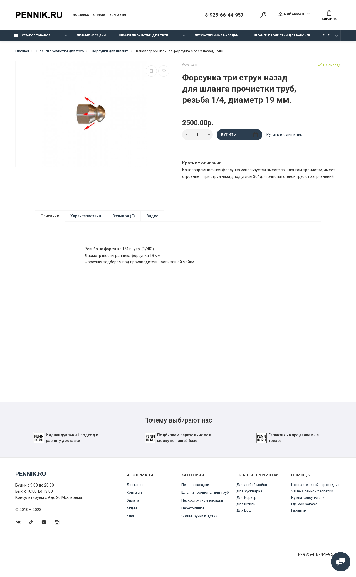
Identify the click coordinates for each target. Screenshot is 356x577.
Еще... (327, 35)
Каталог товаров (32, 35)
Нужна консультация (309, 502)
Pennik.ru (30, 478)
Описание (50, 216)
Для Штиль (245, 508)
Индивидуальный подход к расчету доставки (65, 442)
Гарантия (299, 514)
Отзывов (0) (123, 216)
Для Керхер (246, 502)
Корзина (329, 15)
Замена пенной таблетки (312, 495)
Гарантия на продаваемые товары (287, 442)
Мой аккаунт (292, 14)
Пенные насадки (91, 35)
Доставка (80, 15)
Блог (131, 520)
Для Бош (244, 514)
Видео (152, 216)
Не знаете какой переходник (315, 489)
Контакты (117, 15)
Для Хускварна (249, 495)
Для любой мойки (251, 489)
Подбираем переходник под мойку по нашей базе (178, 442)
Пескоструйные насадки (216, 35)
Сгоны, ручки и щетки (199, 520)
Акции (132, 512)
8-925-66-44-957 (224, 15)
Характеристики (85, 216)
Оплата (99, 15)
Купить (239, 134)
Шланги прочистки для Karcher (282, 35)
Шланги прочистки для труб (143, 35)
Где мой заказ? (304, 508)
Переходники (192, 512)
